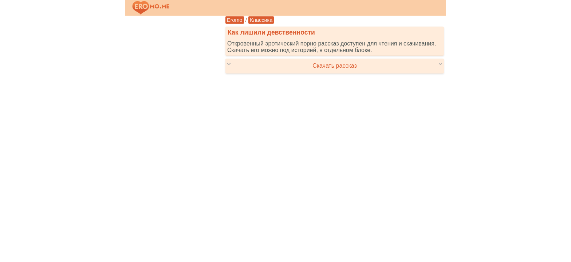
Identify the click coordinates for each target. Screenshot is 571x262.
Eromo (235, 20)
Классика (261, 20)
